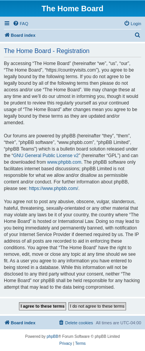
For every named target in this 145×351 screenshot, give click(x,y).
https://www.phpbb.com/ (53, 188)
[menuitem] (20, 23)
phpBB (52, 336)
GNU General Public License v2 (45, 155)
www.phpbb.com (64, 162)
